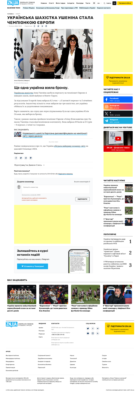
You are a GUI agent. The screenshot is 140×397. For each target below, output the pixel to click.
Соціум (104, 355)
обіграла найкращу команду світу (69, 146)
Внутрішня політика (12, 355)
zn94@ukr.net (55, 340)
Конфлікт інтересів (44, 361)
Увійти (108, 3)
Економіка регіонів (12, 370)
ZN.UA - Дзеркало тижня (118, 148)
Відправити (82, 199)
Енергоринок (10, 364)
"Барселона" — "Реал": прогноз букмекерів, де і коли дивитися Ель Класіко (114, 199)
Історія (104, 358)
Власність (105, 367)
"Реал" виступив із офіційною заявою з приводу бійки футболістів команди (113, 211)
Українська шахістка (23, 93)
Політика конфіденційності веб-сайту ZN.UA (120, 390)
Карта (41, 337)
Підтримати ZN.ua (125, 3)
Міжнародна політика (13, 358)
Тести (88, 3)
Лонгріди (80, 3)
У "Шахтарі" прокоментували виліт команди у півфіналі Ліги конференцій (114, 222)
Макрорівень (10, 361)
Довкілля (73, 361)
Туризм (104, 364)
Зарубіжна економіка (45, 358)
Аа (114, 3)
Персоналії (41, 367)
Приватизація (10, 367)
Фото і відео (60, 3)
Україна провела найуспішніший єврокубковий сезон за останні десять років (114, 188)
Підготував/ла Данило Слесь (28, 165)
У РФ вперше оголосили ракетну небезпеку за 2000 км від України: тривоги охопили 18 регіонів (115, 265)
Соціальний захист (44, 355)
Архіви (41, 327)
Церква (72, 364)
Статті (51, 3)
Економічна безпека (44, 364)
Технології (73, 358)
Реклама (41, 331)
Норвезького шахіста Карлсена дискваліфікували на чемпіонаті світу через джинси (55, 134)
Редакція (42, 334)
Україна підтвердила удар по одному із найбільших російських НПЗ (114, 241)
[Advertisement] (42, 224)
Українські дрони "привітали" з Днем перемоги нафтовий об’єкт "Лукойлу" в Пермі (115, 252)
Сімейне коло (106, 361)
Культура (73, 367)
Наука (72, 355)
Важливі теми (13, 8)
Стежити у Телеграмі (32, 266)
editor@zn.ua (55, 345)
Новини (44, 3)
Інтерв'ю (70, 3)
